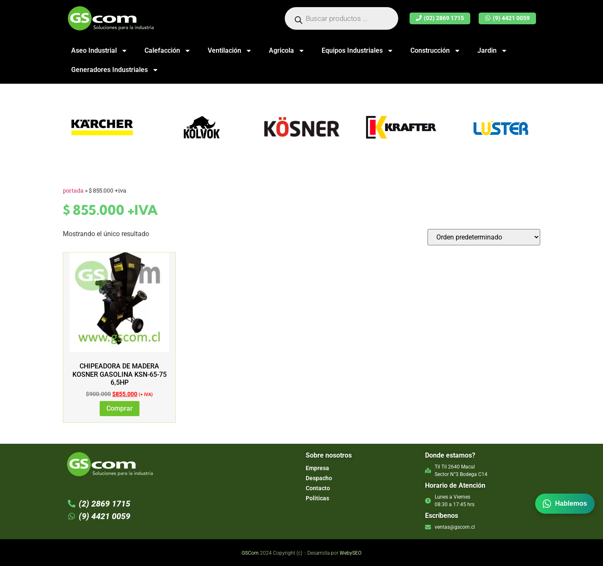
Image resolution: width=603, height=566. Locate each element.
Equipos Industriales (358, 50)
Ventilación (230, 50)
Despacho (319, 478)
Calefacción (167, 50)
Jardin (492, 50)
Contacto (318, 488)
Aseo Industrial (99, 50)
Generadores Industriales (115, 69)
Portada (73, 190)
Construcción (435, 50)
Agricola (287, 50)
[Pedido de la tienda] (484, 237)
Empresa (317, 468)
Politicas (317, 498)
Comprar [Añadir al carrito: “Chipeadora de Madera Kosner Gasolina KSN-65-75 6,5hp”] (119, 408)
